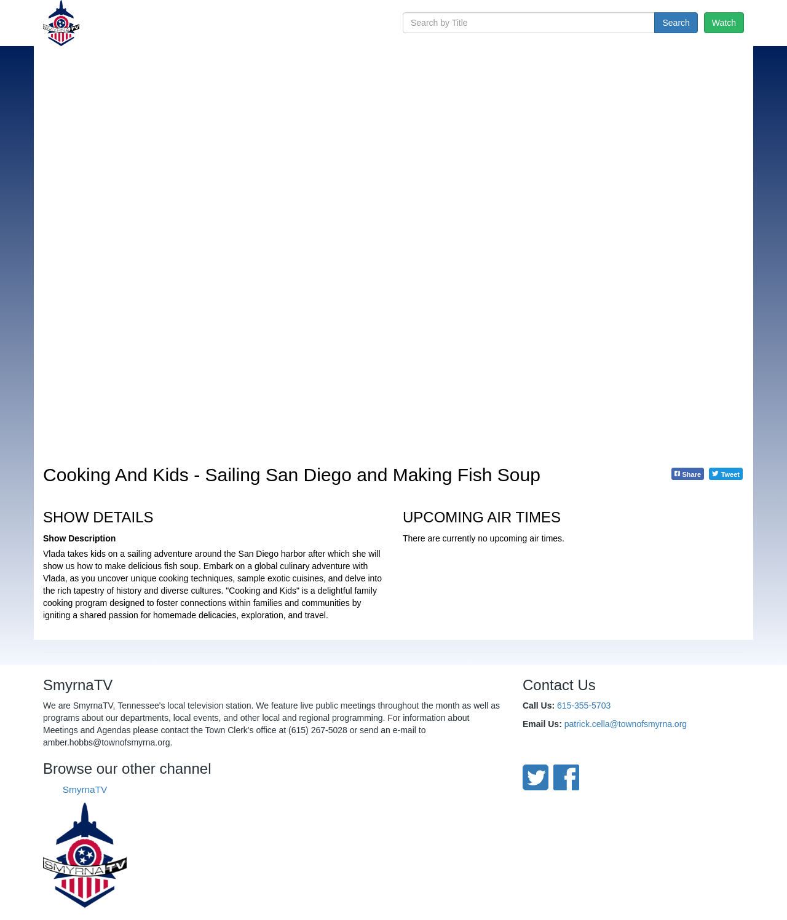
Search (675, 23)
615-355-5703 (584, 705)
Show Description (79, 538)
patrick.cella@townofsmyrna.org (625, 724)
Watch (724, 23)
